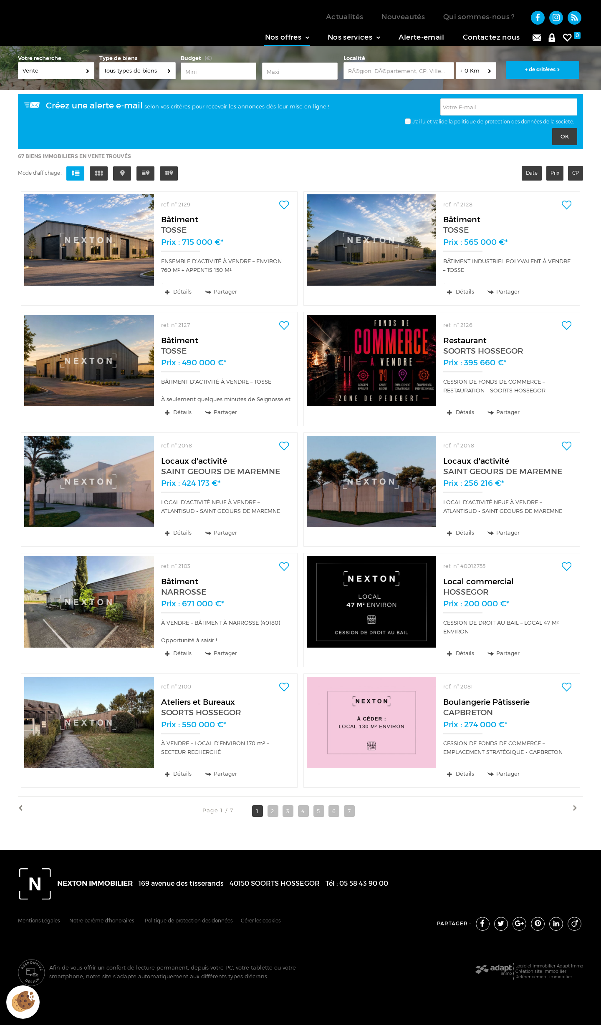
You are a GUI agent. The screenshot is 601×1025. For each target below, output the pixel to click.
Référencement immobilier (543, 977)
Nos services (354, 37)
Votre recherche (39, 59)
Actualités (344, 16)
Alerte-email (421, 37)
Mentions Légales (39, 922)
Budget (191, 59)
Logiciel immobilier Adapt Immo (549, 967)
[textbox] (398, 71)
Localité (354, 59)
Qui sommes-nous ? (479, 16)
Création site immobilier (540, 972)
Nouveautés (402, 16)
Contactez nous (491, 37)
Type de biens (118, 59)
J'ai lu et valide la (432, 123)
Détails (178, 292)
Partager (221, 292)
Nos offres (287, 37)
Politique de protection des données (188, 922)
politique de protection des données (498, 123)
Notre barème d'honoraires (102, 922)
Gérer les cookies (260, 922)
